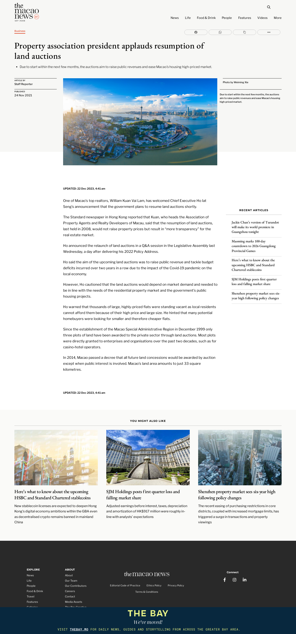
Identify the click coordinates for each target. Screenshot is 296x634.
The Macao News (134, 604)
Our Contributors (76, 569)
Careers (70, 574)
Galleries (32, 591)
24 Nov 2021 (23, 96)
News (175, 18)
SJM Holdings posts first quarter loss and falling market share (254, 277)
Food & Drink (206, 18)
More (278, 18)
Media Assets (73, 585)
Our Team (71, 564)
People (227, 18)
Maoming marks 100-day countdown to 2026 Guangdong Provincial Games (254, 242)
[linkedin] (245, 560)
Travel (30, 580)
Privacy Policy (176, 570)
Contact (70, 580)
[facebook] (225, 560)
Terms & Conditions (146, 576)
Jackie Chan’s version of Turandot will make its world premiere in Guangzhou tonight (255, 223)
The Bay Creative (76, 591)
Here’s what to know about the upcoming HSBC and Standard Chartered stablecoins (253, 260)
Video (30, 596)
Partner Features (37, 601)
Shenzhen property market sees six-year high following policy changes (256, 291)
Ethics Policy (154, 570)
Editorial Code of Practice (125, 570)
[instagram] (235, 560)
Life (188, 18)
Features (244, 18)
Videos (262, 18)
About (69, 558)
